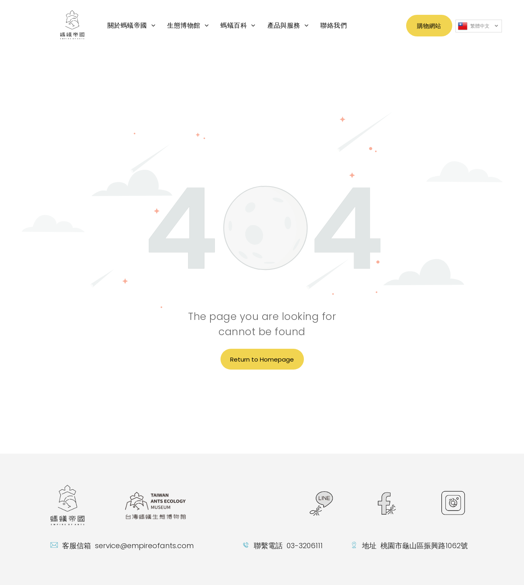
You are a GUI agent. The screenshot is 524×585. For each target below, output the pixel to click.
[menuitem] (131, 25)
